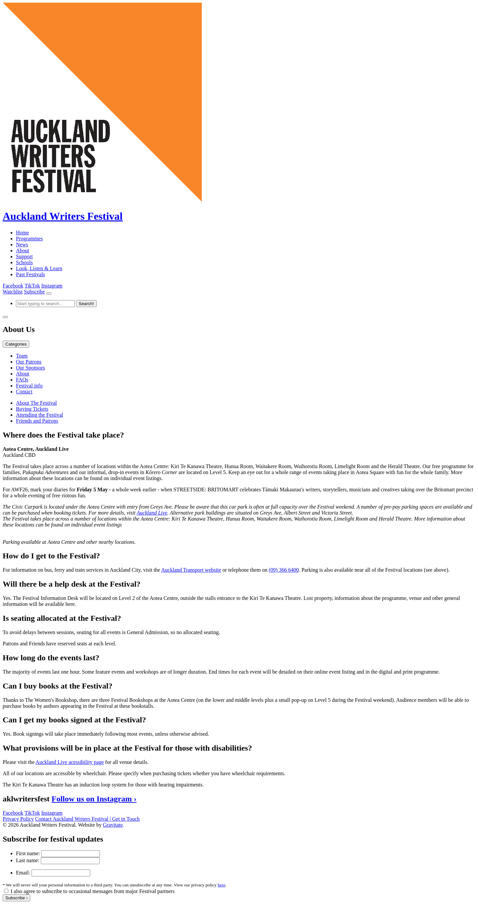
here (221, 884)
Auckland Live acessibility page (70, 762)
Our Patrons (28, 362)
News (22, 244)
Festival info (29, 385)
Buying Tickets (32, 409)
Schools (24, 262)
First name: (28, 853)
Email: (23, 872)
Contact (24, 391)
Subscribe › (16, 897)
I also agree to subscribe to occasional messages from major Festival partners (93, 891)
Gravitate (113, 825)
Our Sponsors (30, 367)
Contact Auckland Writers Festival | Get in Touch (87, 819)
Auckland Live (152, 513)
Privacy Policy (18, 819)
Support (24, 256)
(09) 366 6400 (284, 570)
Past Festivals (30, 274)
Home (22, 232)
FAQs (22, 379)
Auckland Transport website (191, 570)
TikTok (32, 285)
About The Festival (36, 403)
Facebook (13, 285)
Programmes (29, 238)
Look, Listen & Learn (39, 268)
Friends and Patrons (37, 421)
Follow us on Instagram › (93, 798)
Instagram (51, 285)
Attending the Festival (39, 415)
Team (22, 356)
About (22, 250)
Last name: (28, 860)
